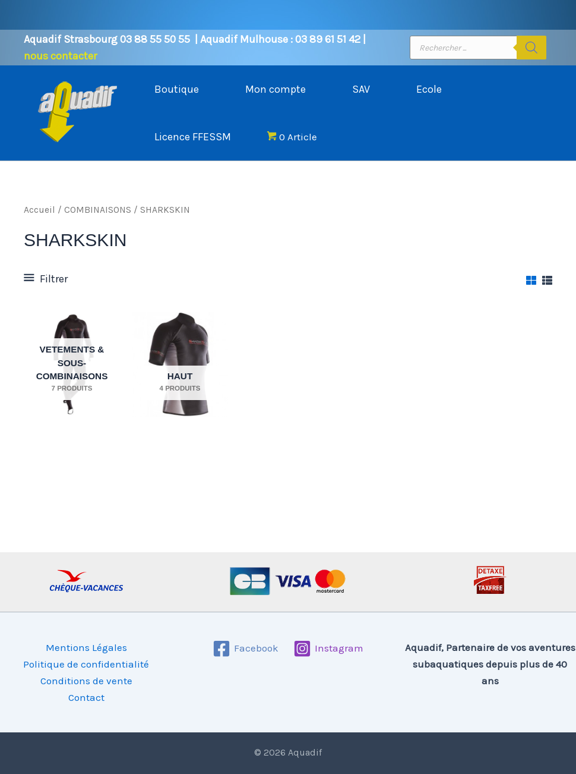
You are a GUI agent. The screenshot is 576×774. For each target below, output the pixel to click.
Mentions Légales (86, 647)
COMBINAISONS (97, 209)
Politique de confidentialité (86, 664)
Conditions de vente (86, 681)
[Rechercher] (531, 47)
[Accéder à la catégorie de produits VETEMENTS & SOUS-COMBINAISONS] (72, 364)
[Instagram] (329, 648)
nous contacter (60, 55)
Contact (86, 697)
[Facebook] (245, 648)
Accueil (39, 209)
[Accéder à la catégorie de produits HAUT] (180, 364)
